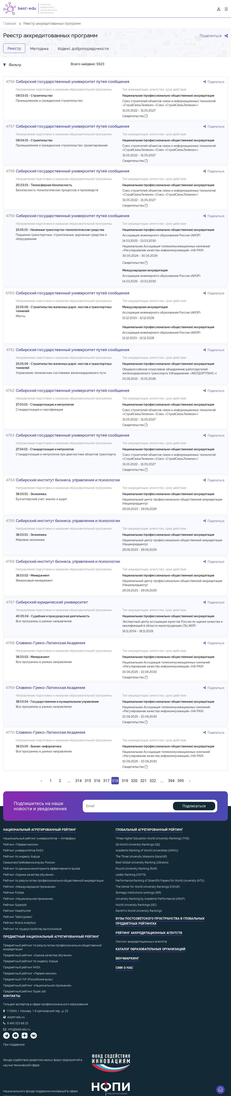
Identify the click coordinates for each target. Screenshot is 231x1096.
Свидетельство (134, 116)
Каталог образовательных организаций (150, 949)
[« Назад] (41, 780)
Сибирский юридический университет (52, 601)
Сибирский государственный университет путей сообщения (72, 81)
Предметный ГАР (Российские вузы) (28, 979)
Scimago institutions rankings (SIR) (138, 892)
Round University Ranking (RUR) (136, 868)
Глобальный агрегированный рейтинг (149, 830)
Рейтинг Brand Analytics (19, 922)
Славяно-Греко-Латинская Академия (50, 642)
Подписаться (194, 806)
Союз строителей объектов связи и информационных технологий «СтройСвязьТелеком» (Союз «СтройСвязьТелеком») (169, 103)
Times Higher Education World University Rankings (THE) (152, 838)
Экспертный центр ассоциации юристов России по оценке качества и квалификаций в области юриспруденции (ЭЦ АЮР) (172, 623)
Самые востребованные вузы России (29, 862)
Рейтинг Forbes (13, 892)
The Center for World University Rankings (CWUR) (148, 886)
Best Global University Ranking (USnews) (142, 862)
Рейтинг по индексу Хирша (21, 856)
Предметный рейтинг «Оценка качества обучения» (37, 955)
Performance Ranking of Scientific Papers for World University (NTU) (160, 880)
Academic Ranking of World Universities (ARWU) (147, 850)
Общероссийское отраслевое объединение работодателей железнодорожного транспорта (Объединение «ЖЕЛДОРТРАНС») (169, 371)
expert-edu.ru (16, 1017)
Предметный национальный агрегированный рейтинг (51, 937)
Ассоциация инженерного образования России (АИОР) (161, 235)
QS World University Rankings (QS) (138, 844)
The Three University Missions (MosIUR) (141, 856)
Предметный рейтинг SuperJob (24, 991)
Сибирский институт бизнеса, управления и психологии (68, 479)
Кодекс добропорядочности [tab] (83, 48)
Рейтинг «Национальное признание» (28, 898)
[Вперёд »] (190, 780)
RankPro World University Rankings (139, 910)
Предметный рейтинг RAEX (22, 967)
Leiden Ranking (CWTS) (131, 874)
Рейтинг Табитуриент (17, 917)
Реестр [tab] (14, 48)
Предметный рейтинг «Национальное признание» (37, 985)
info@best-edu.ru (19, 1029)
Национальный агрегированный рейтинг (39, 830)
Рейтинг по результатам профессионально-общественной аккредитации (53, 880)
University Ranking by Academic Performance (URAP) (150, 898)
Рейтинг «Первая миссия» (21, 844)
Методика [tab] (39, 48)
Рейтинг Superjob (15, 905)
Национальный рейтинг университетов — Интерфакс (39, 838)
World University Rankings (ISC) (136, 905)
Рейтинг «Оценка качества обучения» (28, 874)
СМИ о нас (124, 968)
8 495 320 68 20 (17, 1023)
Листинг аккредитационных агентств (141, 941)
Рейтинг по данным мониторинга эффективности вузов (41, 868)
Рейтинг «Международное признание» (29, 886)
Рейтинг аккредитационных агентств (149, 933)
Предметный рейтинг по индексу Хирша (30, 961)
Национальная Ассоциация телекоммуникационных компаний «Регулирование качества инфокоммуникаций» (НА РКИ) (166, 248)
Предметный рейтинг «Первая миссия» (30, 973)
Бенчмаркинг (127, 958)
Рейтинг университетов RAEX (23, 850)
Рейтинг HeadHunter (17, 910)
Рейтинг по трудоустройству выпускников (32, 929)
